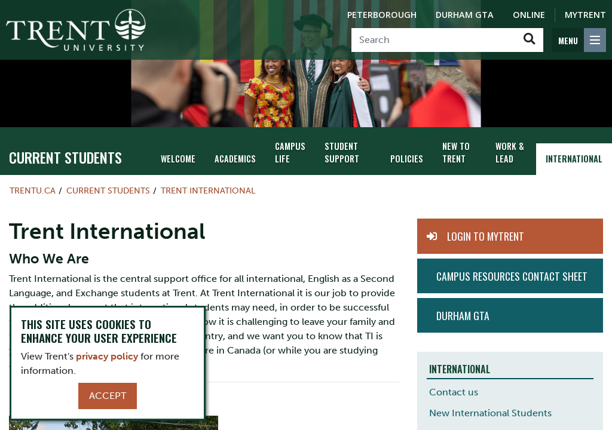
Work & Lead (509, 152)
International (574, 158)
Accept (107, 395)
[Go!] (529, 40)
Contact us (453, 392)
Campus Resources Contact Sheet (511, 276)
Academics (235, 158)
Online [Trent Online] (529, 14)
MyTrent (585, 14)
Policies (406, 158)
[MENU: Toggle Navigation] (579, 40)
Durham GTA (462, 315)
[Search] (433, 40)
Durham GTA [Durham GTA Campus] (465, 14)
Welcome (178, 158)
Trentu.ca (33, 190)
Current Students (65, 157)
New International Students (490, 413)
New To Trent (456, 152)
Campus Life (290, 152)
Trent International (208, 190)
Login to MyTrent (485, 236)
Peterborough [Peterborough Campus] (382, 14)
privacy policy (107, 356)
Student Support (342, 152)
